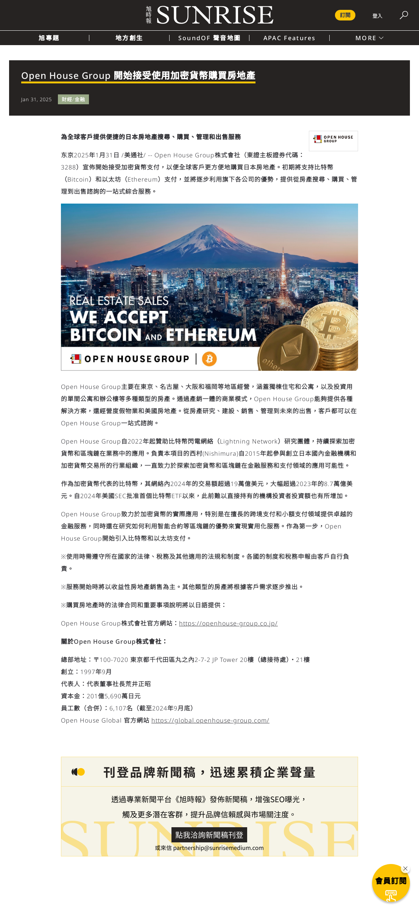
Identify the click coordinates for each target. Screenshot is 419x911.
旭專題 (49, 38)
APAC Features (289, 38)
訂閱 (345, 15)
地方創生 (129, 38)
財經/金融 (73, 99)
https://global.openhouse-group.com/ (210, 720)
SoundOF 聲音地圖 (209, 38)
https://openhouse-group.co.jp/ (228, 623)
